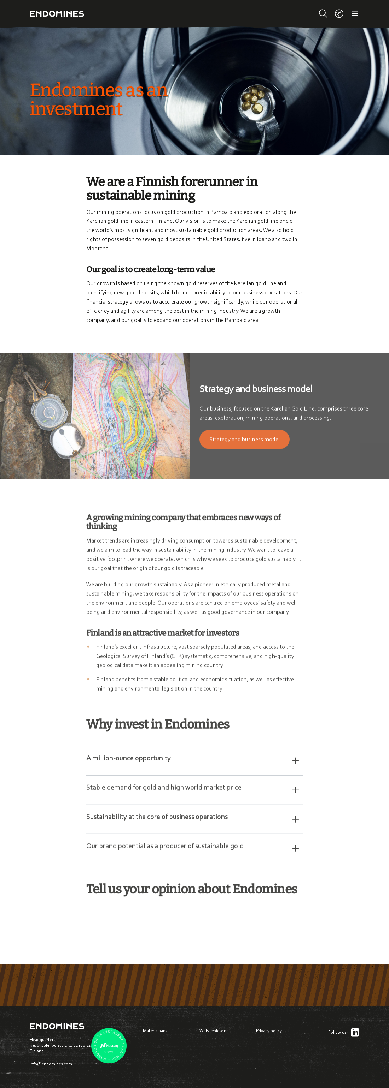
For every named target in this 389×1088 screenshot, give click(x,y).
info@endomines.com (51, 1063)
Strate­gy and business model (244, 442)
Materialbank (155, 1030)
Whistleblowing (214, 1030)
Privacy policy (269, 1030)
